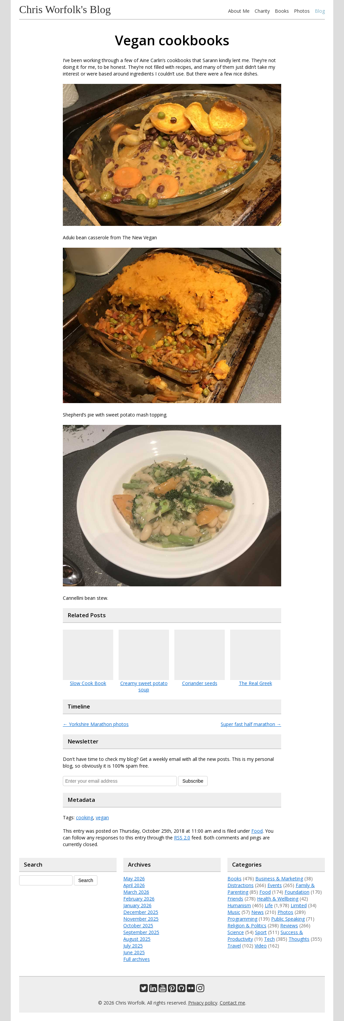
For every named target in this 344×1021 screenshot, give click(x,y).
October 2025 (138, 925)
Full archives (136, 959)
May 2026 (134, 878)
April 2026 (134, 885)
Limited (299, 905)
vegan (102, 817)
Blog (320, 11)
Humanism (239, 905)
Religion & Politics (246, 925)
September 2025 (141, 932)
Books (282, 11)
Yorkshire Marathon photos (96, 724)
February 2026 (139, 898)
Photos (302, 11)
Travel (234, 945)
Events (274, 885)
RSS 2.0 (182, 837)
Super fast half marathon (251, 724)
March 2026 (136, 892)
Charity (262, 11)
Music (233, 912)
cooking (84, 817)
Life (269, 905)
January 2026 (137, 905)
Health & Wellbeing (277, 898)
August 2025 (136, 939)
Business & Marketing (279, 878)
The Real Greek (255, 683)
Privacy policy (202, 1003)
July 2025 (133, 945)
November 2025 (141, 919)
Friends (235, 898)
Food (257, 831)
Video (261, 945)
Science (235, 932)
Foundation (297, 892)
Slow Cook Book (88, 683)
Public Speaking (288, 919)
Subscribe (192, 781)
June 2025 (134, 952)
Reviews (289, 925)
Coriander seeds (199, 683)
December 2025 (140, 912)
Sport (261, 932)
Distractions (240, 885)
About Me (239, 11)
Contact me (232, 1003)
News (257, 912)
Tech (269, 939)
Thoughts (299, 939)
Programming (242, 919)
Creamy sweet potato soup (144, 686)
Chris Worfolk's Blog (65, 9)
